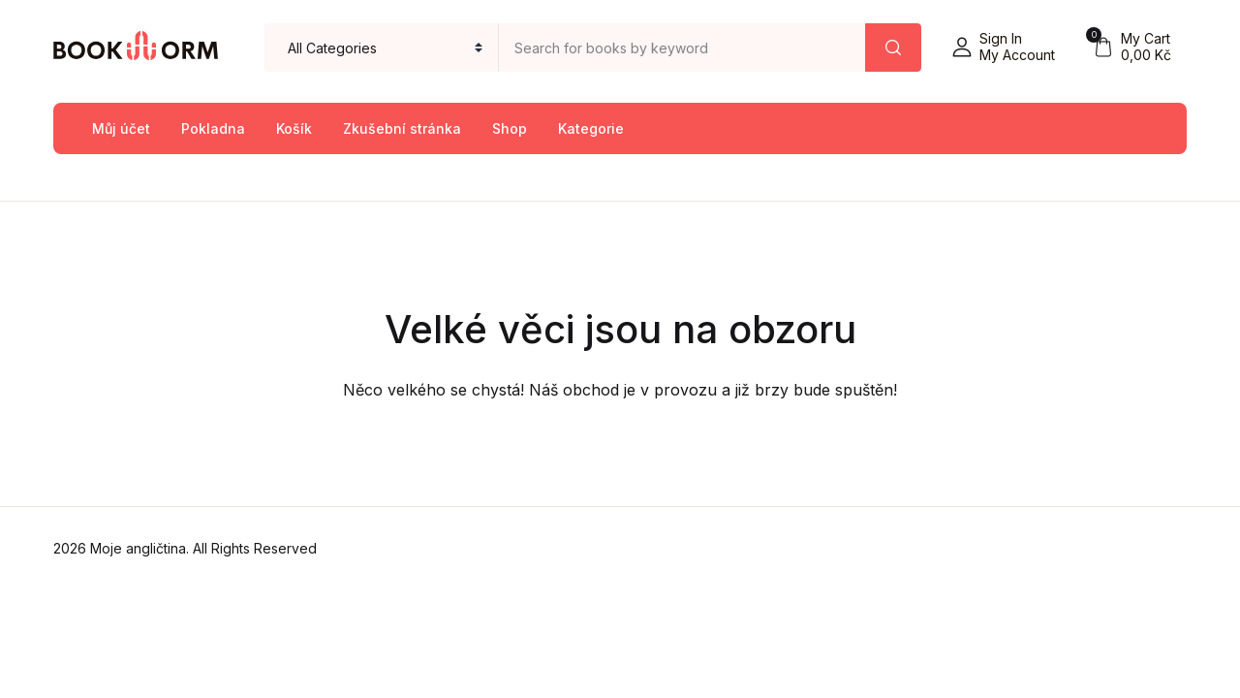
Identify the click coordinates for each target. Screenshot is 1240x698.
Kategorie (591, 128)
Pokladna (213, 128)
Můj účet (121, 128)
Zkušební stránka (402, 128)
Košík (294, 128)
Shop (509, 128)
